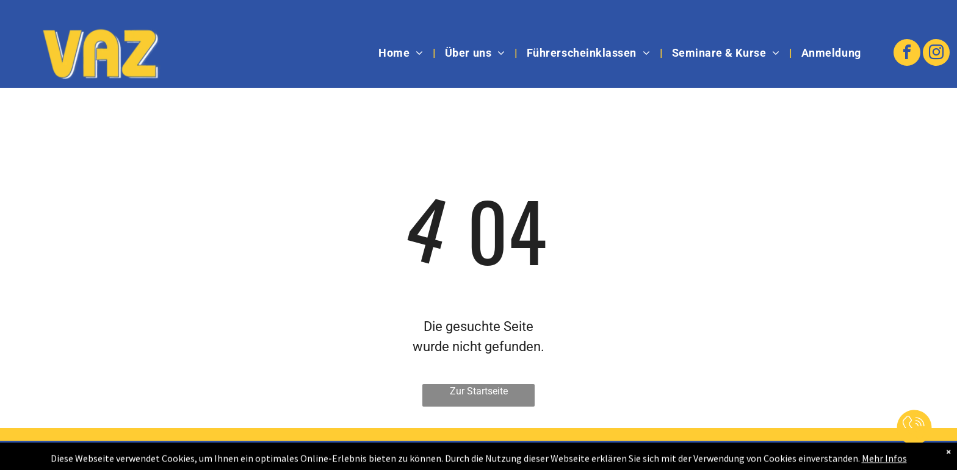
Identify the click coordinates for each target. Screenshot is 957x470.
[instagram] (936, 54)
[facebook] (907, 54)
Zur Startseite (479, 391)
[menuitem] (402, 53)
